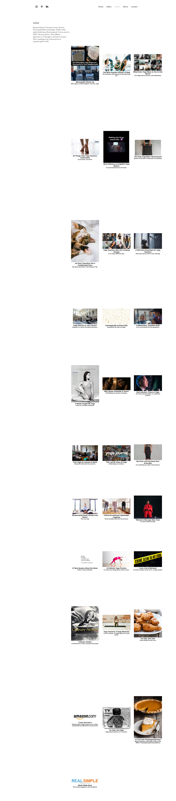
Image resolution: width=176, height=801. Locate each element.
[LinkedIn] (47, 6)
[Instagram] (36, 6)
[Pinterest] (41, 6)
